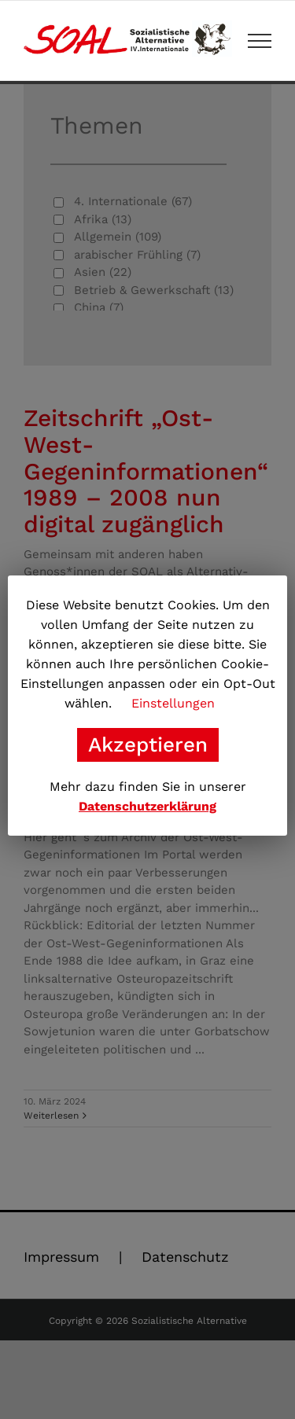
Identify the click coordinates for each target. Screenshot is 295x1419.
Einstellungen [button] (173, 703)
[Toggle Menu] (259, 41)
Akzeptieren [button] (148, 744)
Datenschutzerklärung (147, 806)
